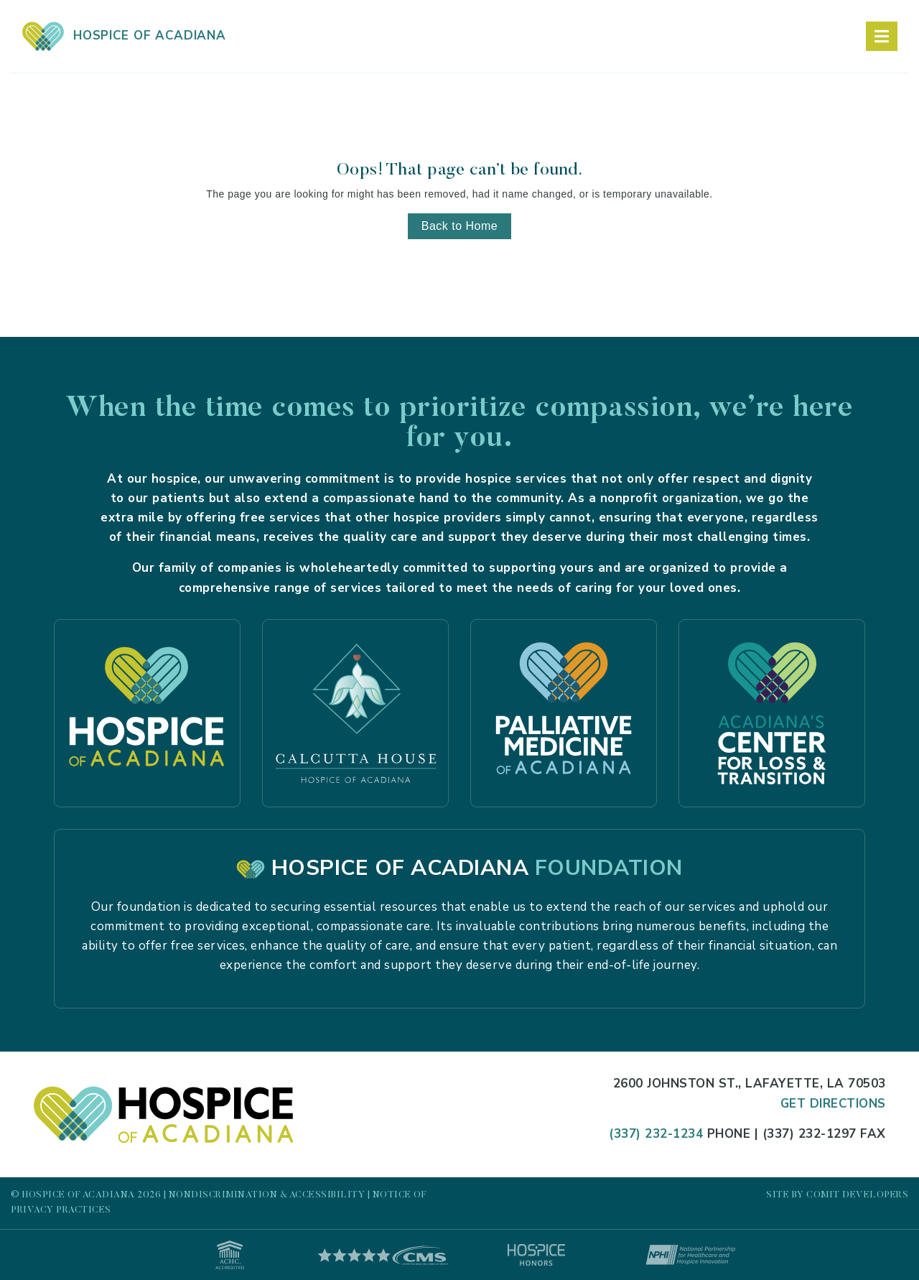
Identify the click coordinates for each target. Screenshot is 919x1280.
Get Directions (833, 1103)
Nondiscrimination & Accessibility (267, 1195)
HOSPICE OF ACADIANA (124, 35)
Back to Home (459, 226)
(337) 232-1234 (656, 1134)
